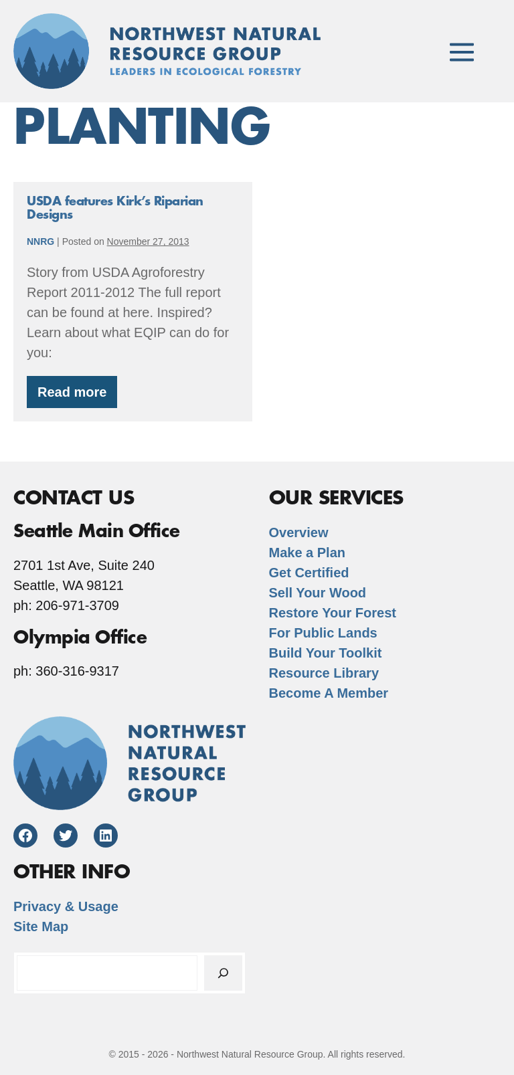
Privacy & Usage (65, 906)
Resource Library (324, 673)
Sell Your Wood (318, 592)
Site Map (40, 926)
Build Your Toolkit (325, 653)
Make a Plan (307, 552)
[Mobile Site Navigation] (462, 51)
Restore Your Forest (332, 612)
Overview (299, 532)
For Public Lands (323, 632)
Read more (77, 396)
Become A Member (329, 693)
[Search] (223, 973)
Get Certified (309, 572)
